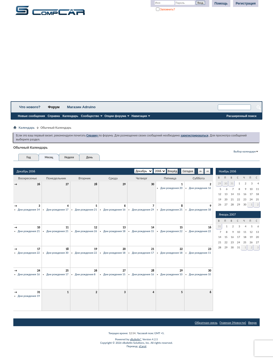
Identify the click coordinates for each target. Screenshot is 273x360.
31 (38, 292)
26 (38, 184)
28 (95, 184)
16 (209, 227)
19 (95, 249)
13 (124, 227)
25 (67, 270)
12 (95, 227)
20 (124, 249)
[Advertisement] (136, 60)
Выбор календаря (245, 151)
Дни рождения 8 (85, 274)
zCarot (143, 346)
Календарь (70, 116)
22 (181, 249)
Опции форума (115, 116)
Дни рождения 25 (171, 209)
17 (38, 249)
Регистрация (246, 3)
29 (124, 184)
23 (209, 249)
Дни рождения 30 (57, 252)
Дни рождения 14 (29, 209)
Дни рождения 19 (29, 296)
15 (181, 227)
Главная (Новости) (233, 323)
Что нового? (30, 107)
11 (67, 227)
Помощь (221, 3)
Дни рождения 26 (86, 231)
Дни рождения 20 (171, 188)
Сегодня (188, 171)
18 (67, 249)
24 (38, 270)
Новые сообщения (31, 116)
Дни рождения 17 (57, 209)
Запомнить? (165, 9)
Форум (53, 107)
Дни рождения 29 (143, 209)
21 (152, 249)
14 (152, 227)
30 (152, 184)
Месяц (49, 157)
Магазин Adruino (81, 107)
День (89, 157)
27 (67, 184)
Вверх (252, 323)
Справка (54, 116)
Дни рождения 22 (171, 231)
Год (28, 157)
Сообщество (90, 116)
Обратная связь (206, 323)
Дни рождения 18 (200, 209)
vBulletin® (136, 339)
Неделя (69, 157)
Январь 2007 (227, 214)
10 (38, 227)
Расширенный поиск (241, 116)
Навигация (139, 116)
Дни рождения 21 (86, 209)
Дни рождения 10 (171, 274)
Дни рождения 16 (200, 188)
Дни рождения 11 (200, 252)
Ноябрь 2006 (227, 171)
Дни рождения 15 (143, 231)
